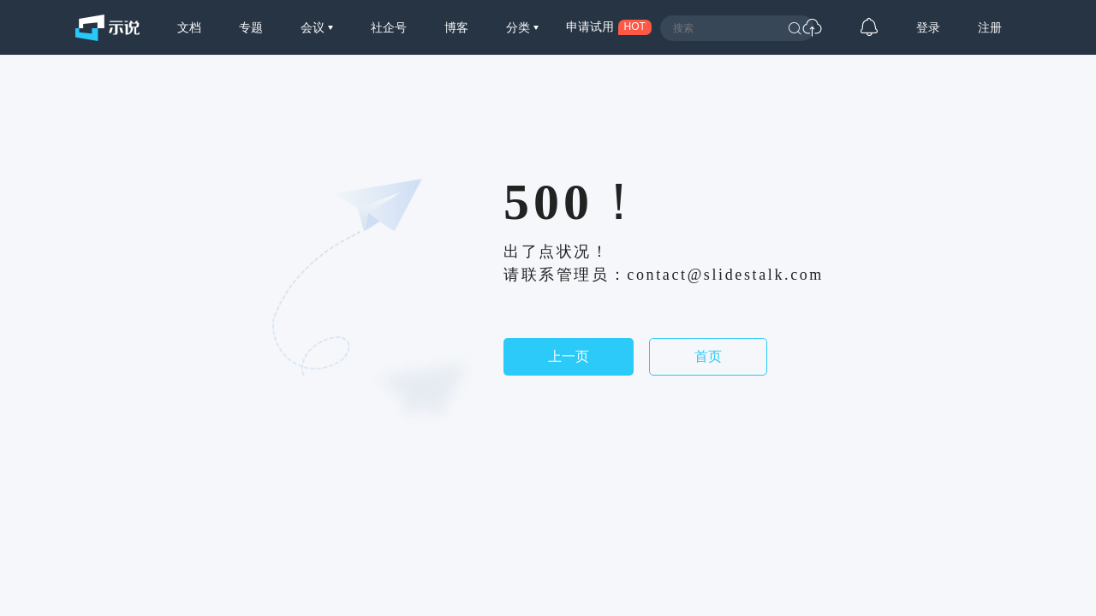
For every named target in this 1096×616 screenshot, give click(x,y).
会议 (314, 27)
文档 (189, 27)
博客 (456, 27)
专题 (251, 27)
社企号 (389, 27)
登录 (928, 27)
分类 (519, 27)
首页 (708, 356)
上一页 (568, 356)
